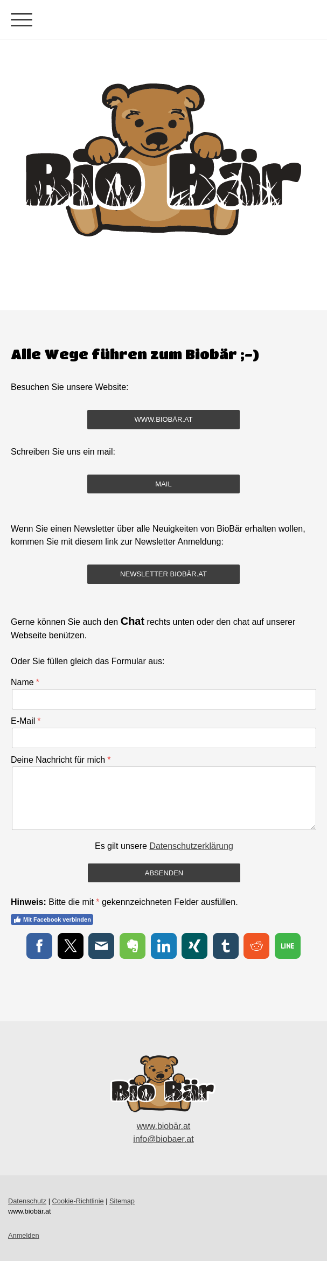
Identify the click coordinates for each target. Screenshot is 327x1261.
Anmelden (23, 1235)
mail (163, 484)
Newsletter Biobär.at (163, 574)
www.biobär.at (163, 419)
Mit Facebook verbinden (52, 919)
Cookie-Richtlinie (78, 1201)
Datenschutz (27, 1201)
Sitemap (122, 1201)
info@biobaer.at (163, 1139)
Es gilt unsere (164, 846)
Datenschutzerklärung (191, 846)
